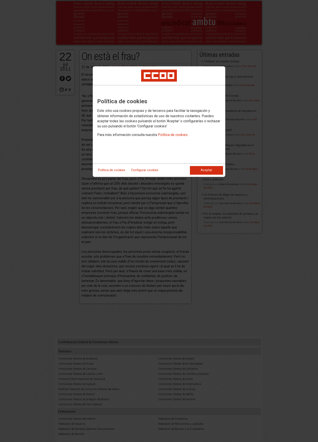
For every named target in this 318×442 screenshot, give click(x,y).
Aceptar (206, 170)
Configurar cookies (144, 170)
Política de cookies (173, 135)
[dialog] (159, 121)
